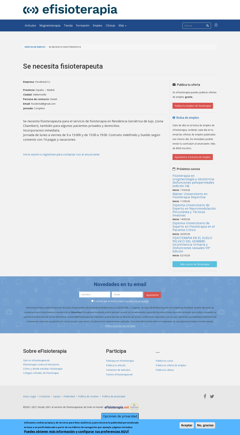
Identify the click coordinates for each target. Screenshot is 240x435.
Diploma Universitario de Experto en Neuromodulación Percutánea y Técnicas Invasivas (194, 210)
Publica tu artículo (116, 364)
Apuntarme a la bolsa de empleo (193, 157)
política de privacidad (137, 300)
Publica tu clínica (165, 369)
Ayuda (56, 395)
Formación (82, 25)
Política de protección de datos (120, 325)
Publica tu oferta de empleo (171, 364)
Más (122, 25)
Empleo (97, 25)
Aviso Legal (29, 395)
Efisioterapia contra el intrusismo (41, 364)
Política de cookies (88, 395)
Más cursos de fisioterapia (194, 264)
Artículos (30, 25)
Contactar (44, 395)
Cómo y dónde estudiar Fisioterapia (42, 369)
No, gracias (205, 425)
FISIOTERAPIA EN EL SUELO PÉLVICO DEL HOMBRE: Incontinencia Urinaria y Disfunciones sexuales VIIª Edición (192, 244)
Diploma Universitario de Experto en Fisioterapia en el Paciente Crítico (194, 226)
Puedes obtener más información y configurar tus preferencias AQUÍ (76, 431)
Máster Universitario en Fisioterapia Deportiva (190, 195)
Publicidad (69, 395)
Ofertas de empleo (35, 47)
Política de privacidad (113, 395)
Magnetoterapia (49, 25)
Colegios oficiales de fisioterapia (41, 373)
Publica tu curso (164, 360)
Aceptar (186, 425)
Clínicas (110, 25)
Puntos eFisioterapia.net (119, 373)
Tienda (68, 25)
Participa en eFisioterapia (120, 360)
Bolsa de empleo (186, 117)
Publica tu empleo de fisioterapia (193, 105)
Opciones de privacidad (120, 416)
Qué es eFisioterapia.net (36, 360)
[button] (216, 25)
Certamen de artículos (118, 369)
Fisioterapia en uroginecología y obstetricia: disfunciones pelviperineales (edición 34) (194, 181)
